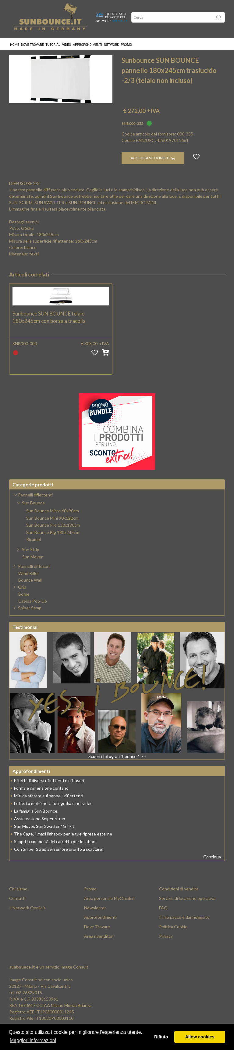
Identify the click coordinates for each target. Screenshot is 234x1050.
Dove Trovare (97, 937)
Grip (22, 597)
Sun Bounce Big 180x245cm (145, 56)
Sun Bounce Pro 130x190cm (53, 535)
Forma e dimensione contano (41, 798)
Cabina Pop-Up (32, 611)
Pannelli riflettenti (51, 56)
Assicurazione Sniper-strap (39, 829)
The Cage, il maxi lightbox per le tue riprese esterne (63, 844)
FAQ (163, 918)
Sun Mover (32, 567)
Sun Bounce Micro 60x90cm (52, 521)
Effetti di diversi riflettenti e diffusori (49, 790)
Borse (24, 604)
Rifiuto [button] (161, 1036)
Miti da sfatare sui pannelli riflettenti (48, 806)
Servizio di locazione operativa (187, 908)
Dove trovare (32, 41)
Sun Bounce (94, 56)
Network (111, 41)
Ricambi (33, 549)
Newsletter (95, 918)
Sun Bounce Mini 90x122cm (52, 528)
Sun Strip (30, 559)
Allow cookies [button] (199, 1036)
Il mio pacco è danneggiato (184, 927)
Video (66, 41)
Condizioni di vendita (178, 899)
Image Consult (74, 977)
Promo (126, 41)
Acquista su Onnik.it (153, 168)
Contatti (17, 908)
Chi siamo (18, 899)
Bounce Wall (30, 590)
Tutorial (52, 41)
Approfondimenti (87, 41)
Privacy (166, 946)
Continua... (213, 867)
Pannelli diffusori (34, 576)
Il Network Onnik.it (27, 918)
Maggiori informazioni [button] (33, 1040)
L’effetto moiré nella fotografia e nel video (53, 813)
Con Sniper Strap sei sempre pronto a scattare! (59, 859)
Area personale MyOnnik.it (109, 908)
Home (14, 41)
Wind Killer (28, 583)
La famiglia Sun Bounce (35, 821)
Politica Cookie (173, 937)
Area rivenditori (99, 946)
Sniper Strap (29, 618)
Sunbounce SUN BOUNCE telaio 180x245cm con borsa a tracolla (49, 327)
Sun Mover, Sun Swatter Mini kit (44, 836)
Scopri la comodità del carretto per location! (55, 851)
